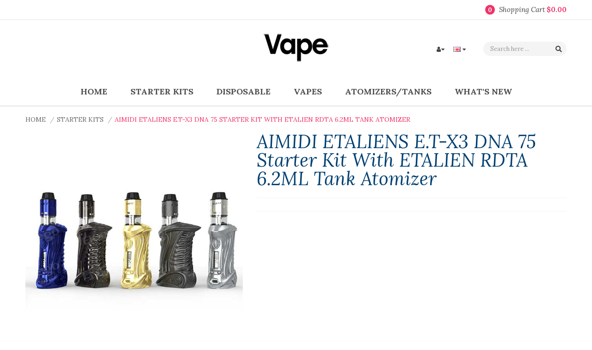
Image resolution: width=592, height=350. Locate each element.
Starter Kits (80, 119)
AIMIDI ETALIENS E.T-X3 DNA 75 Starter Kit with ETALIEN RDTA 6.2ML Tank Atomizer (262, 119)
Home (35, 119)
